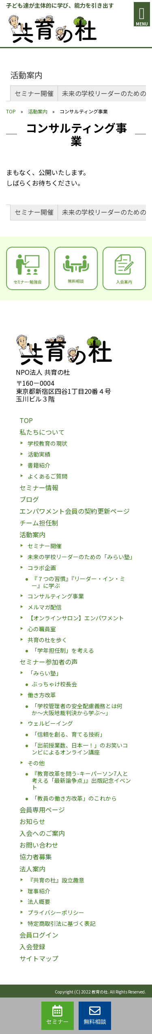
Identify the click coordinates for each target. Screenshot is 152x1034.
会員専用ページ (42, 809)
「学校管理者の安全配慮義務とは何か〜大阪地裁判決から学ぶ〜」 (77, 709)
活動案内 (26, 75)
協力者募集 (35, 856)
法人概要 (39, 901)
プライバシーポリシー (56, 912)
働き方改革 (42, 695)
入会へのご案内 (42, 833)
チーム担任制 (38, 523)
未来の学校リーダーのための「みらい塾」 (81, 557)
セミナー (57, 1015)
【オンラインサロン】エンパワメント (76, 618)
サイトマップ (38, 958)
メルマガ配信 (45, 607)
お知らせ (32, 821)
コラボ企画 (42, 568)
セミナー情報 (38, 487)
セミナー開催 (34, 93)
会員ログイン (38, 935)
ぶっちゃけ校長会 (54, 684)
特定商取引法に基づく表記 (62, 923)
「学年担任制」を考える (63, 650)
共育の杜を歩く (47, 640)
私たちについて (42, 432)
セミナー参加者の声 (48, 662)
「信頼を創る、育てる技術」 (68, 734)
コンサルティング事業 (56, 596)
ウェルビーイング (50, 723)
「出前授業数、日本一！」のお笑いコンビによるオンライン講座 (80, 748)
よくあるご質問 (47, 476)
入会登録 (32, 946)
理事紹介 (39, 891)
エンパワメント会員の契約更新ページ (74, 511)
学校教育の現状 (47, 443)
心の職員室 (42, 629)
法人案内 (32, 869)
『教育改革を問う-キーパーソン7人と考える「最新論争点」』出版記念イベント (81, 780)
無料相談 (94, 1015)
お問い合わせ (38, 845)
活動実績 (39, 454)
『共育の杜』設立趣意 (56, 880)
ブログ (29, 499)
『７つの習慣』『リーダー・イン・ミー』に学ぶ (78, 582)
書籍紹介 (39, 465)
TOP (11, 111)
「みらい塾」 (45, 673)
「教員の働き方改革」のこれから (74, 798)
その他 (36, 763)
